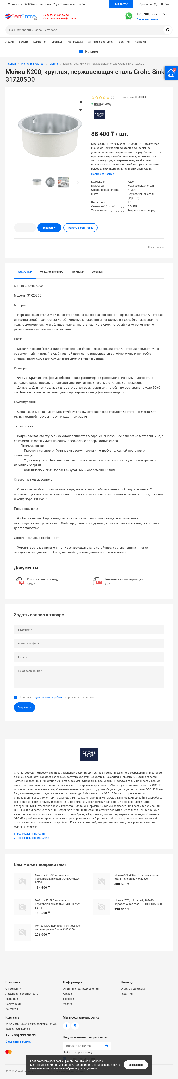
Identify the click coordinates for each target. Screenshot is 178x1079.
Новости (68, 998)
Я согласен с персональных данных (56, 697)
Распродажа (75, 41)
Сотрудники (13, 1003)
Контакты (141, 41)
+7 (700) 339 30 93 (152, 14)
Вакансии (11, 998)
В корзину (49, 227)
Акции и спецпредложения (81, 988)
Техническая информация (123, 579)
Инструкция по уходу (42, 579)
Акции (9, 41)
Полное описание (102, 174)
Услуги (23, 41)
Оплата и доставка (100, 41)
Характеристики (51, 272)
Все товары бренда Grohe (33, 837)
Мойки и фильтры (32, 63)
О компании (13, 988)
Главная (10, 63)
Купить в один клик (80, 227)
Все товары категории (31, 833)
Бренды (56, 41)
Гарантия (124, 41)
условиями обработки (50, 697)
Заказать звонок (147, 19)
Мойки (53, 63)
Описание (25, 272)
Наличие (78, 272)
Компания (39, 41)
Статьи (67, 993)
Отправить (24, 707)
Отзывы (97, 272)
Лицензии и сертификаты (22, 993)
